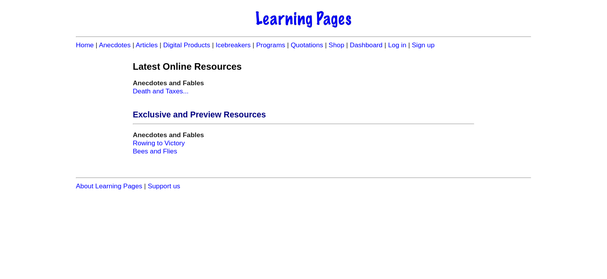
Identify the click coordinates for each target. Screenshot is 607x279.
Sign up (423, 45)
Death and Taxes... (161, 91)
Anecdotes (114, 45)
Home (85, 45)
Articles (147, 45)
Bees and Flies (155, 151)
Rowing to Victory (159, 143)
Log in (397, 45)
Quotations (307, 45)
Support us (164, 186)
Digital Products (186, 45)
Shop (336, 45)
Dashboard (366, 45)
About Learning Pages (109, 186)
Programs (270, 45)
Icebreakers (233, 45)
